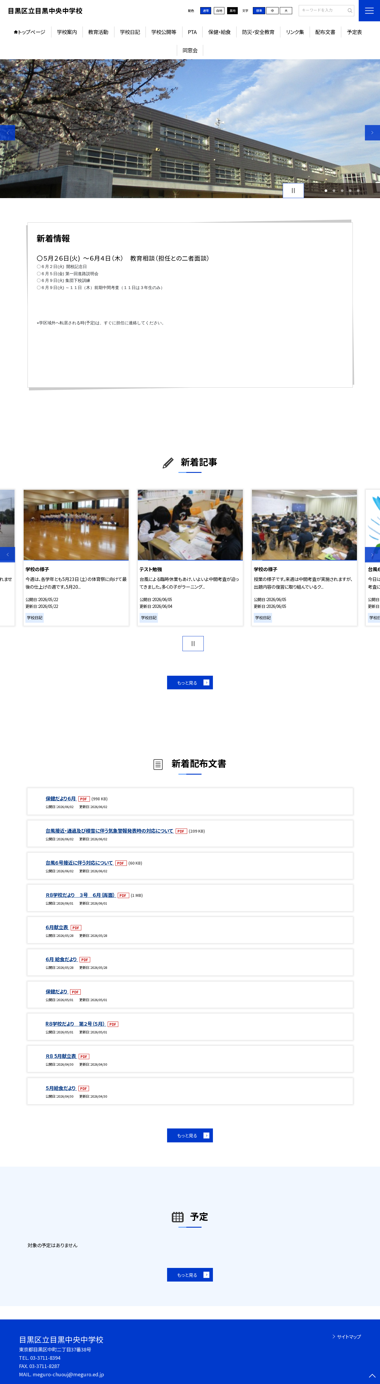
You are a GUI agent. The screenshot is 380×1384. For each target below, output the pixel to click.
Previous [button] (7, 132)
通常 (206, 10)
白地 (219, 10)
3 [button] (342, 190)
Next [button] (372, 132)
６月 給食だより (62, 959)
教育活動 (98, 32)
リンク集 (295, 32)
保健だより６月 (61, 798)
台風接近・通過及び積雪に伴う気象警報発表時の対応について (110, 830)
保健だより (57, 991)
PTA (192, 32)
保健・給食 (219, 32)
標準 (259, 10)
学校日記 (130, 32)
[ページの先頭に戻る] (372, 1376)
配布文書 (325, 32)
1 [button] (325, 190)
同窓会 (190, 50)
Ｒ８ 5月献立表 (61, 1055)
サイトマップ (349, 1336)
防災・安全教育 (258, 32)
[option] (190, 128)
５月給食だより (61, 1087)
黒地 (232, 10)
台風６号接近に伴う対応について (80, 862)
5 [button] (358, 190)
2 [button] (333, 190)
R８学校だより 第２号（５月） (76, 1023)
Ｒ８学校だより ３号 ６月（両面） (81, 894)
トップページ (31, 32)
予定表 (354, 32)
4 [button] (350, 190)
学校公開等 (163, 32)
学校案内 (67, 32)
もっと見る (187, 682)
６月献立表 (57, 927)
